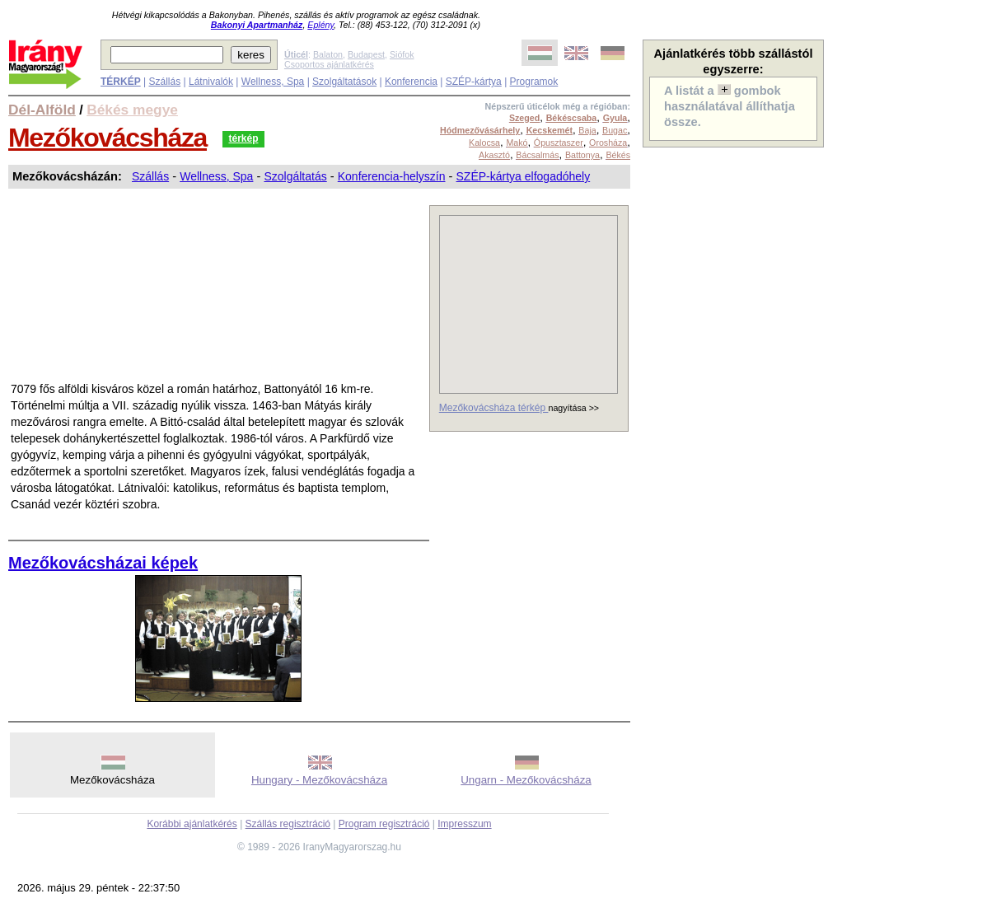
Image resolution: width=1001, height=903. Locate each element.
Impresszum (464, 824)
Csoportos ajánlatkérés (329, 64)
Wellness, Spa (272, 81)
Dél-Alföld (42, 109)
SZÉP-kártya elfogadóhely (523, 176)
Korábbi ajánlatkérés (191, 824)
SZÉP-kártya (474, 81)
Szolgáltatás (295, 176)
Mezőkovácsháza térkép (494, 408)
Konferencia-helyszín (392, 176)
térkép (243, 138)
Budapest (366, 54)
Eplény (320, 25)
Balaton (328, 54)
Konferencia (411, 81)
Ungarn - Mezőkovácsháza (526, 780)
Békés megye (132, 109)
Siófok (402, 54)
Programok (534, 81)
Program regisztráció (384, 824)
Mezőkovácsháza (107, 137)
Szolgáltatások (344, 81)
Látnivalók (211, 81)
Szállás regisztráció (288, 824)
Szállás (164, 81)
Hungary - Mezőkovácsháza (319, 780)
